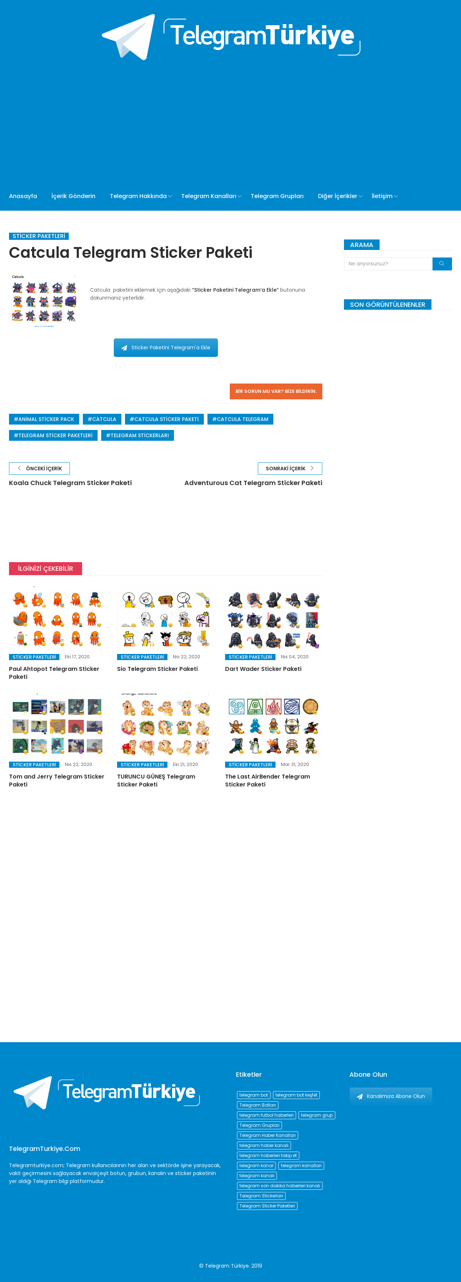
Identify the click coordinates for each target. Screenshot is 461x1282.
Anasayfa (23, 196)
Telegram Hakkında (138, 196)
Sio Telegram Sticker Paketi (157, 669)
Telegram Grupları (277, 196)
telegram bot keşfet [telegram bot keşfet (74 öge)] (296, 1095)
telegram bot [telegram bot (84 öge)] (254, 1095)
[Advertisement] (230, 118)
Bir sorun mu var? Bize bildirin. (276, 391)
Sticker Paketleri (39, 236)
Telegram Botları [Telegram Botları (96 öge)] (258, 1105)
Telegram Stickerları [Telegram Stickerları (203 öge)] (261, 1196)
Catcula (104, 419)
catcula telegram (242, 419)
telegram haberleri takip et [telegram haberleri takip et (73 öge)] (268, 1155)
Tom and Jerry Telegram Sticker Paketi (56, 780)
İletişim (382, 196)
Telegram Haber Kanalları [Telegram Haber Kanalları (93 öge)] (268, 1135)
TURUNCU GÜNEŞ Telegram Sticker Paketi (156, 780)
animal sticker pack (46, 419)
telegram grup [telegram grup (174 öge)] (317, 1115)
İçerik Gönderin (73, 196)
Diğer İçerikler (337, 196)
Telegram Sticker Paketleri (55, 435)
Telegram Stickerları (140, 435)
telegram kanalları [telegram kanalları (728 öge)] (301, 1165)
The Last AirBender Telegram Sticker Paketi (267, 780)
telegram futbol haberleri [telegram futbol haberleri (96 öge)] (267, 1115)
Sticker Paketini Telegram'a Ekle (165, 347)
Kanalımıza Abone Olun (391, 1096)
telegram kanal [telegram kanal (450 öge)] (256, 1165)
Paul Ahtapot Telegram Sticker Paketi (54, 673)
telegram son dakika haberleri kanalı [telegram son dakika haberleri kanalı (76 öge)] (280, 1186)
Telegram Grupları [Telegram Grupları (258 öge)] (259, 1125)
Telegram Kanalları (208, 196)
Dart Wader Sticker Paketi (263, 669)
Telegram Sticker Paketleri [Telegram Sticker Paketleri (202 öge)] (267, 1206)
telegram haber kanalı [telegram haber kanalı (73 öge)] (264, 1145)
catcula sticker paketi (166, 419)
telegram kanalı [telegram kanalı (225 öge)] (257, 1176)
